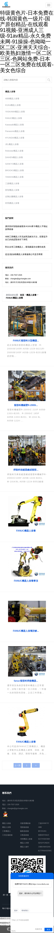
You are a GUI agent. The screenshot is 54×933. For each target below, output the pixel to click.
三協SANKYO (43, 823)
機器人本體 (24, 843)
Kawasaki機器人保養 (14, 125)
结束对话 (38, 929)
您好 (16, 910)
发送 (48, 930)
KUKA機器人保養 (13, 105)
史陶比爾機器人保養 (14, 196)
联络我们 (25, 910)
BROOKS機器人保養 (14, 170)
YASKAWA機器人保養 (15, 111)
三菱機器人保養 (12, 183)
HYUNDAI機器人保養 (14, 138)
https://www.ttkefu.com (41, 884)
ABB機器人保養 (12, 98)
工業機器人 (6, 831)
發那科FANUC (43, 835)
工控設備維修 (7, 835)
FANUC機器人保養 (13, 118)
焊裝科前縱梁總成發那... (25, 470)
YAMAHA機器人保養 (14, 177)
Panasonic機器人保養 (15, 131)
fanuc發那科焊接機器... (26, 681)
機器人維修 (6, 823)
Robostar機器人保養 (14, 151)
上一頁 (17, 765)
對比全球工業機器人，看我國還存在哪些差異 (25, 247)
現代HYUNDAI (43, 843)
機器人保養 (31, 295)
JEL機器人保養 (12, 144)
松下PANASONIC (45, 851)
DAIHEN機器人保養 (14, 157)
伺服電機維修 (25, 823)
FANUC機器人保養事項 (26, 581)
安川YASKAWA (44, 839)
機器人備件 (24, 847)
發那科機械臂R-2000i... (26, 405)
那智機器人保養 (12, 190)
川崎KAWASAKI (44, 847)
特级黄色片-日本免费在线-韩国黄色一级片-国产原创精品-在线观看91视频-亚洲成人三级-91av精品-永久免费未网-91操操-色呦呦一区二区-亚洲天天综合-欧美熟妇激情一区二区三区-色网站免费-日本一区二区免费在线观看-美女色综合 (27, 41)
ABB (40, 827)
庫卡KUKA (42, 831)
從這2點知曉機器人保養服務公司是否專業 (24, 254)
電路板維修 (24, 827)
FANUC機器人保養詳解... (26, 631)
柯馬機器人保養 (12, 203)
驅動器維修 (24, 831)
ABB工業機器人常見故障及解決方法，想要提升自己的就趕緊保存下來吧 (26, 238)
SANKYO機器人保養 (14, 164)
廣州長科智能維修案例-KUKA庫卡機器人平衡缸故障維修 (26, 227)
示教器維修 (24, 835)
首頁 (22, 295)
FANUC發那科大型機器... (26, 340)
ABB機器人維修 (26, 839)
